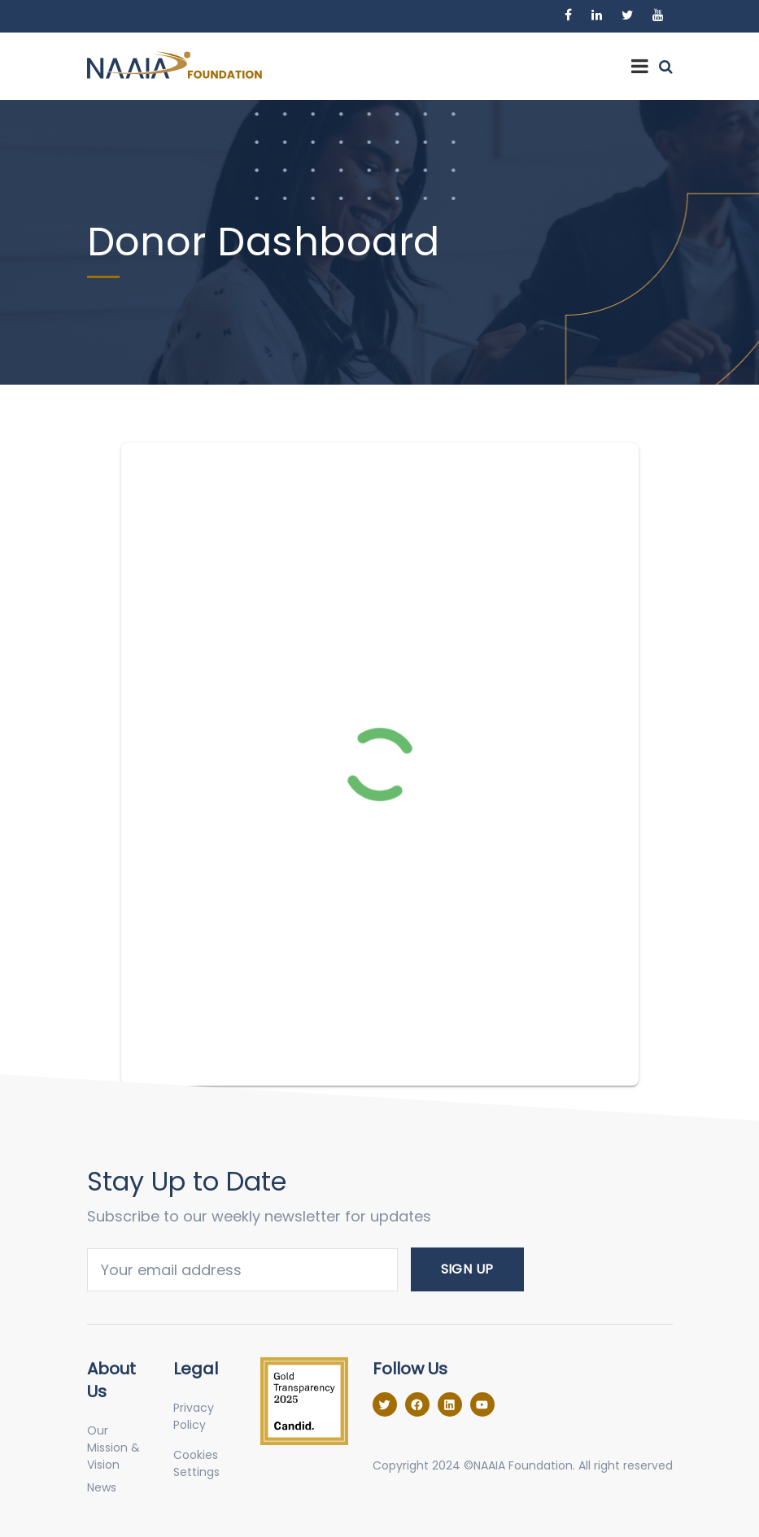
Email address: (242, 1269)
